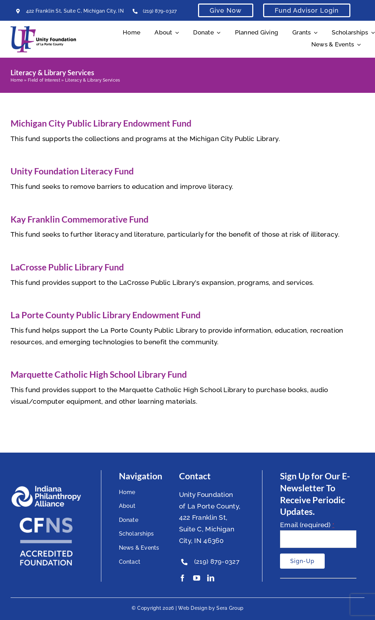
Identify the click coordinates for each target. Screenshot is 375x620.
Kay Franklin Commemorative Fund (79, 219)
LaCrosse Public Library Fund (67, 267)
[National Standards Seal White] (46, 521)
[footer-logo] (46, 488)
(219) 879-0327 (160, 11)
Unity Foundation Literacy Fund (72, 171)
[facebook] (182, 578)
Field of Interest (44, 80)
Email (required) (307, 525)
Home (17, 80)
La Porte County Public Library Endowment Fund (106, 314)
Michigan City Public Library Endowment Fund (101, 123)
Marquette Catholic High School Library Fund (99, 374)
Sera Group (229, 608)
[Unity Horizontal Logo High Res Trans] (43, 29)
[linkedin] (210, 578)
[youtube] (196, 578)
